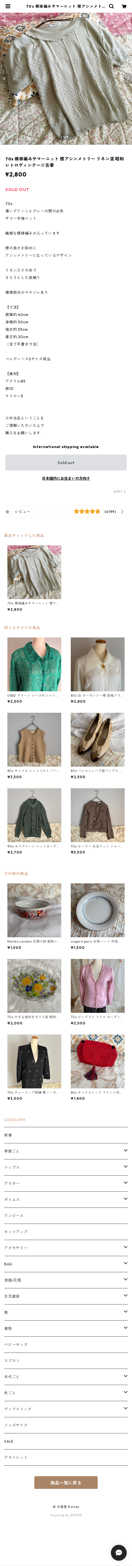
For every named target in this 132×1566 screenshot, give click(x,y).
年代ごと (12, 1376)
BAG (8, 1264)
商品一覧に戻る (66, 1482)
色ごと (10, 1393)
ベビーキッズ (16, 1344)
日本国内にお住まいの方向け (66, 478)
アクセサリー (16, 1248)
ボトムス (12, 1199)
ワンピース (14, 1215)
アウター (12, 1183)
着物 (8, 1328)
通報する (120, 491)
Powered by (66, 1515)
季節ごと (12, 1151)
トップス (12, 1167)
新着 (8, 1135)
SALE (8, 1441)
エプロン (12, 1360)
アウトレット (16, 1457)
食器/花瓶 (12, 1280)
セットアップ (16, 1231)
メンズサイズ (16, 1425)
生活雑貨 (12, 1296)
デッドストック (18, 1409)
